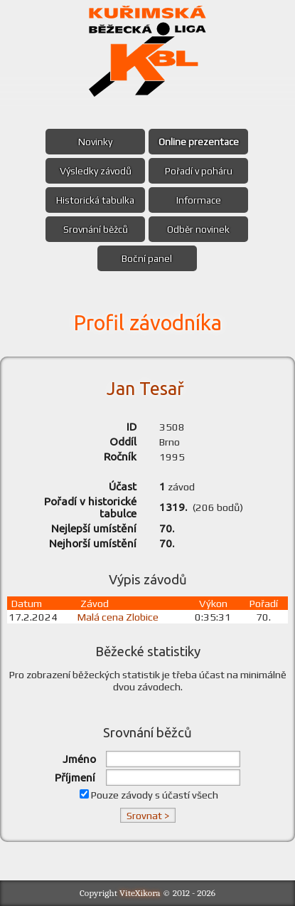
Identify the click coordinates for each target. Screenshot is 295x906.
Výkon (213, 603)
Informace (198, 200)
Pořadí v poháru (198, 171)
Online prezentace (199, 141)
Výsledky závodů (96, 171)
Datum (26, 603)
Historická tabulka (95, 200)
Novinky (95, 141)
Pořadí (264, 603)
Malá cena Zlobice (118, 617)
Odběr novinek (198, 229)
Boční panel (147, 258)
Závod (94, 603)
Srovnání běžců (95, 229)
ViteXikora (140, 892)
